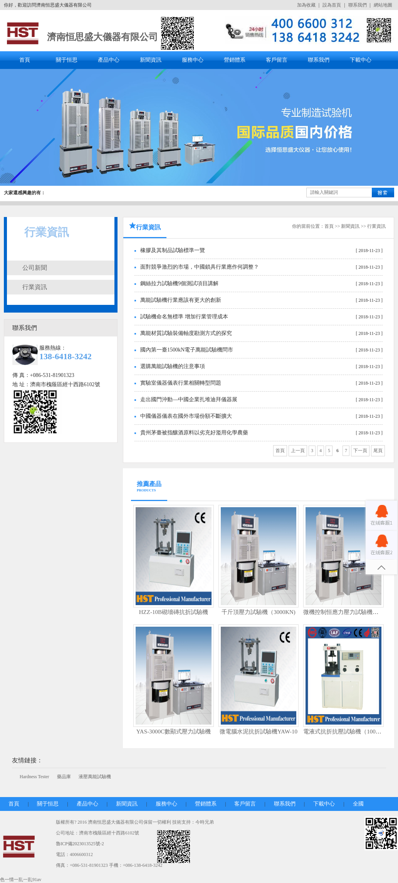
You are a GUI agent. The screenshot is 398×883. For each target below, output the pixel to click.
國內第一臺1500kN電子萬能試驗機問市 (186, 350)
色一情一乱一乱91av (20, 879)
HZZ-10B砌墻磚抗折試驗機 (173, 612)
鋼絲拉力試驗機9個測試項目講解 (179, 283)
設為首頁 (331, 5)
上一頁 (298, 450)
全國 (358, 804)
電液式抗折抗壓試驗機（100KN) (344, 731)
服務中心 (192, 60)
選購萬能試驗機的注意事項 (172, 366)
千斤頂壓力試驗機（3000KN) (259, 612)
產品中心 (108, 60)
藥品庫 (64, 776)
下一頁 (360, 450)
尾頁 (378, 450)
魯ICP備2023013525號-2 (80, 843)
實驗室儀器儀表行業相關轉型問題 (180, 383)
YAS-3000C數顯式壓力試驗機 (173, 731)
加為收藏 (306, 5)
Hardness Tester (34, 776)
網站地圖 (383, 5)
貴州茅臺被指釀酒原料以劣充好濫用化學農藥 (194, 433)
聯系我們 (357, 5)
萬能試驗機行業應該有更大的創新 (180, 300)
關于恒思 (66, 60)
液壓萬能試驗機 (95, 776)
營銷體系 (234, 60)
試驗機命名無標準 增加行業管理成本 (184, 317)
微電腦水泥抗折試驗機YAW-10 (258, 731)
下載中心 (360, 60)
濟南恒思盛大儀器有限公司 (102, 37)
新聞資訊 (150, 60)
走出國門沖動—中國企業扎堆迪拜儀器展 (188, 399)
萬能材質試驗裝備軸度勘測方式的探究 (186, 333)
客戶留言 (276, 60)
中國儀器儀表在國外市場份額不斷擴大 (186, 416)
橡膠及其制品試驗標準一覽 (172, 250)
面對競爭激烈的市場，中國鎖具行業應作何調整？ (199, 267)
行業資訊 (34, 287)
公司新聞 (34, 267)
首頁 (24, 60)
